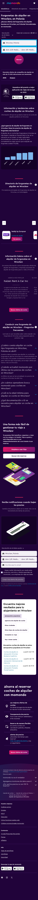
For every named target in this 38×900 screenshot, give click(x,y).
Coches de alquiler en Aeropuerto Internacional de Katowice (13, 661)
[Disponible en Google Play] (17, 97)
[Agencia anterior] (4, 223)
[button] (3, 3)
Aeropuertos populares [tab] (12, 616)
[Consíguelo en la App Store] (18, 868)
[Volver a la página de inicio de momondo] (13, 3)
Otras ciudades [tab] (10, 625)
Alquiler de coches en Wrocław (18, 795)
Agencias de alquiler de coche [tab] (15, 620)
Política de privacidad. (15, 585)
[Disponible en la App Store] (29, 97)
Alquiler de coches (8, 793)
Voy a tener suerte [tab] (11, 639)
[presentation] (29, 97)
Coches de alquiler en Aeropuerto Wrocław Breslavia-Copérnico (11, 654)
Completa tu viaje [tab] (11, 635)
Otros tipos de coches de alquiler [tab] (16, 630)
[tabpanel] (19, 148)
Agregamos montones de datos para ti (20, 781)
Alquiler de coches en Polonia (24, 793)
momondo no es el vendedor (20, 777)
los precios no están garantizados (18, 771)
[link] (17, 239)
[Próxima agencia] (34, 223)
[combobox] (7, 35)
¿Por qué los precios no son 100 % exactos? (20, 785)
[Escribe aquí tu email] (21, 565)
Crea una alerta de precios (18, 741)
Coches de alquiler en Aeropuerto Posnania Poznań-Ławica (11, 668)
